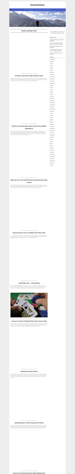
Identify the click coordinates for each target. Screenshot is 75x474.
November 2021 (52, 130)
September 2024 (52, 59)
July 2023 (51, 87)
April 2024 (51, 70)
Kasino (40, 9)
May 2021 (51, 143)
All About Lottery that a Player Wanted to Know (29, 76)
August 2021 (52, 137)
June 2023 (51, 89)
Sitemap (36, 9)
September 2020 (52, 160)
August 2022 (52, 111)
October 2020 (52, 158)
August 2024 (52, 61)
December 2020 (52, 154)
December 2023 (52, 76)
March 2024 (51, 72)
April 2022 (51, 119)
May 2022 (51, 117)
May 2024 (51, 68)
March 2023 (51, 96)
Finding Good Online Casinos (29, 376)
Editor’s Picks (30, 9)
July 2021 (51, 139)
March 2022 (51, 122)
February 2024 (52, 74)
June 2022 (51, 115)
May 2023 (51, 91)
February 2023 (52, 98)
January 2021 (52, 152)
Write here (48, 9)
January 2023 (52, 100)
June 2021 (51, 141)
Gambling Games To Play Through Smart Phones (29, 428)
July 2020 (51, 165)
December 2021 (52, 128)
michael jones (35, 73)
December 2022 (52, 102)
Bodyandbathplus (37, 4)
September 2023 (52, 83)
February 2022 (52, 124)
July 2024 (51, 63)
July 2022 (51, 113)
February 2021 (52, 150)
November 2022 (52, 104)
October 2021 (52, 132)
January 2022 (52, 126)
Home (26, 9)
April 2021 (51, 145)
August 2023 (52, 85)
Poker (44, 9)
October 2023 (52, 81)
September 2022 (52, 109)
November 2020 (52, 156)
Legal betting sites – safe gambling (29, 285)
